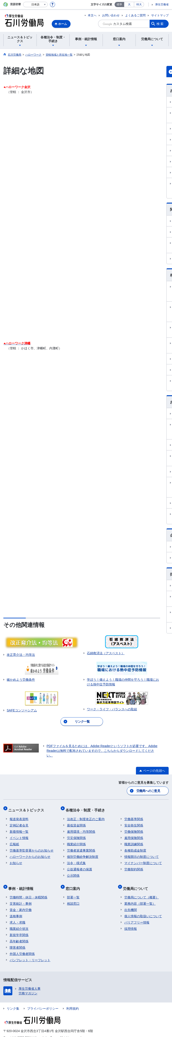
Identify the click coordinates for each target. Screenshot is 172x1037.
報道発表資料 (19, 815)
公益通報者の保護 (79, 865)
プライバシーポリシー (42, 1002)
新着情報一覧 (19, 828)
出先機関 (130, 903)
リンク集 (13, 1002)
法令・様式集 (76, 859)
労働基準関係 (133, 815)
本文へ (92, 15)
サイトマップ (160, 15)
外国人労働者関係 (22, 947)
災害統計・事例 (21, 897)
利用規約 (72, 1002)
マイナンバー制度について (143, 859)
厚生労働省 (162, 4)
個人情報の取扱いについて (143, 909)
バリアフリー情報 (136, 916)
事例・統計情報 (22, 883)
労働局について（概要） (141, 891)
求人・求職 (17, 916)
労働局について (136, 883)
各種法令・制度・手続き (86, 808)
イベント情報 (19, 834)
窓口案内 (74, 883)
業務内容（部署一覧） (140, 897)
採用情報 (130, 922)
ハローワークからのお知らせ (30, 853)
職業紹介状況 (19, 922)
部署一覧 (73, 891)
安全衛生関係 (133, 822)
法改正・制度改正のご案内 (86, 815)
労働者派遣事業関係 (81, 847)
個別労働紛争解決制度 (82, 853)
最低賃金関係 (76, 822)
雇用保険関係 (133, 834)
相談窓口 (73, 897)
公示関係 (73, 872)
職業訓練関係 (133, 840)
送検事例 (16, 909)
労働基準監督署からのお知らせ (32, 847)
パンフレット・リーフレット (30, 953)
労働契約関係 (133, 865)
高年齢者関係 (19, 935)
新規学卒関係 (19, 928)
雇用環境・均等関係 (81, 828)
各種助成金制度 (135, 847)
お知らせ (16, 859)
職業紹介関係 (76, 840)
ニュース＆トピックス (27, 808)
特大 (139, 4)
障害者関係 (17, 941)
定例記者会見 (19, 822)
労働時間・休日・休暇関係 (28, 891)
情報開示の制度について (141, 853)
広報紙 (14, 840)
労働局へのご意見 (148, 790)
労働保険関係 (133, 828)
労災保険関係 (76, 834)
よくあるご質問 (135, 15)
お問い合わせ (111, 15)
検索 (160, 24)
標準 (119, 4)
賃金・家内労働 (21, 903)
